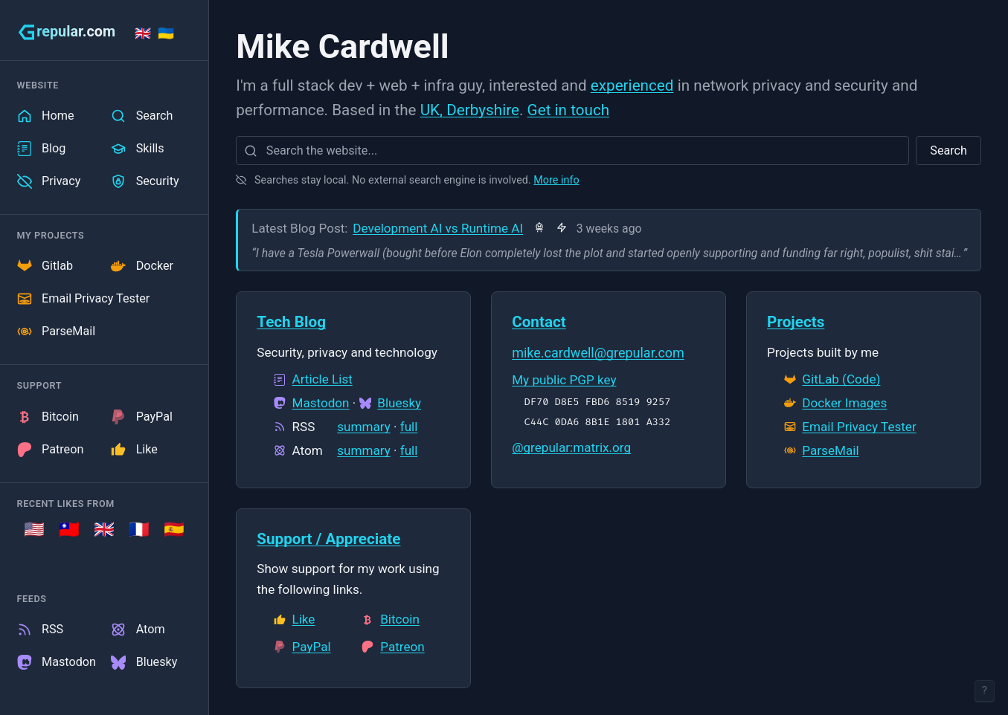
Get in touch (568, 110)
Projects (795, 322)
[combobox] (572, 150)
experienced (632, 85)
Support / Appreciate (328, 539)
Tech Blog (291, 322)
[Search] (251, 150)
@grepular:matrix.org (571, 447)
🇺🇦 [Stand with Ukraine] (166, 33)
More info (556, 180)
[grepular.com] (66, 32)
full (409, 426)
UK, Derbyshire (469, 110)
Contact (539, 322)
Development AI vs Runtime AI (438, 228)
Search (948, 150)
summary (364, 426)
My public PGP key (564, 379)
